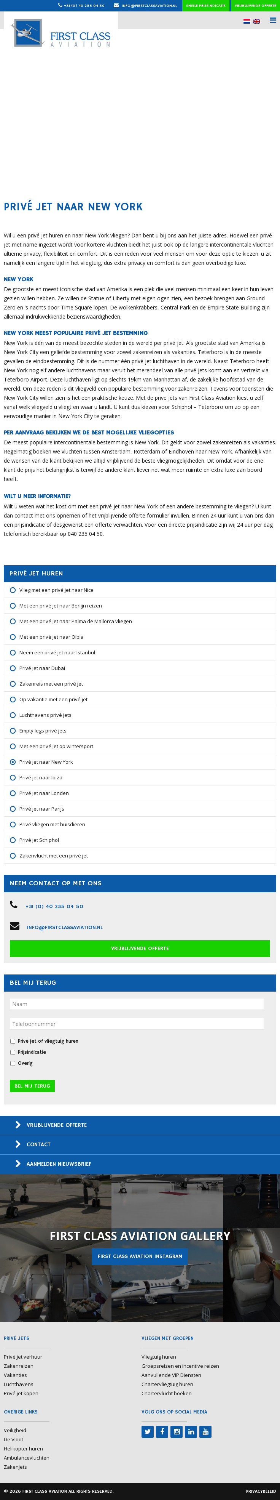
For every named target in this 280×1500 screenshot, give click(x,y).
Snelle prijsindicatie (206, 5)
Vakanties (15, 1375)
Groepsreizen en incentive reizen (180, 1365)
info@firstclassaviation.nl (145, 5)
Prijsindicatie (32, 1052)
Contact (39, 1144)
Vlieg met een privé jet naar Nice (56, 590)
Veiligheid (15, 1430)
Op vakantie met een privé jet (53, 699)
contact (23, 515)
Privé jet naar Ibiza (40, 777)
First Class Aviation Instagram (140, 1256)
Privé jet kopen (21, 1393)
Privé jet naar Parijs (41, 808)
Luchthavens (18, 1384)
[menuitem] (247, 21)
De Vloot (13, 1439)
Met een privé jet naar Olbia (51, 636)
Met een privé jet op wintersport (56, 746)
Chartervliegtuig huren (167, 1384)
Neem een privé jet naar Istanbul (57, 652)
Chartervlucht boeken (167, 1393)
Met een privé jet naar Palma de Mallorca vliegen (75, 621)
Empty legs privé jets (43, 730)
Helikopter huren (23, 1448)
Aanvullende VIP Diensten (171, 1375)
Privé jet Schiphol (39, 840)
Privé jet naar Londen (44, 793)
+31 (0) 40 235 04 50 (84, 5)
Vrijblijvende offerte (255, 5)
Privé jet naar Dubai (42, 668)
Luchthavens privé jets (45, 715)
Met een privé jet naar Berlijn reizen (60, 605)
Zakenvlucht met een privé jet (53, 855)
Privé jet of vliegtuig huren (48, 1041)
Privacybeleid (261, 1491)
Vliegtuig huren (159, 1356)
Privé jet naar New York (46, 761)
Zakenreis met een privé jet (51, 683)
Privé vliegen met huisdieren (52, 824)
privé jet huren (45, 235)
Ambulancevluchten (26, 1457)
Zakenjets (15, 1466)
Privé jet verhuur (23, 1356)
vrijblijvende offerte (121, 515)
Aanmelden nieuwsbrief (59, 1164)
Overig (25, 1063)
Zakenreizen (18, 1365)
